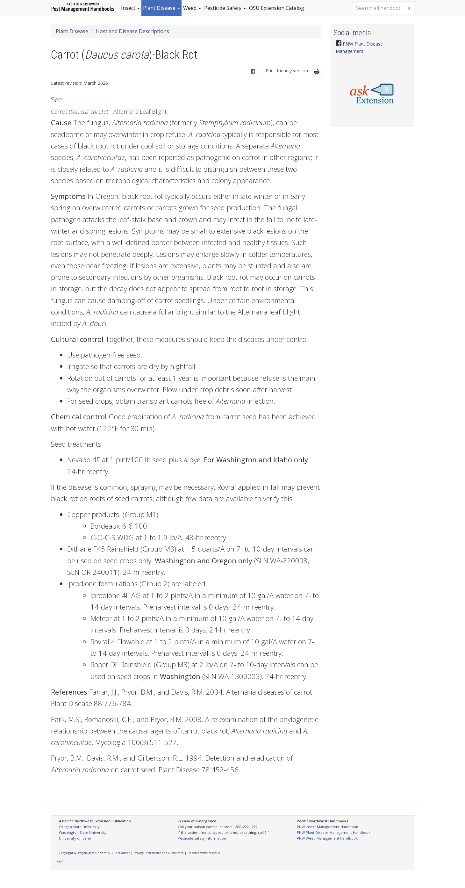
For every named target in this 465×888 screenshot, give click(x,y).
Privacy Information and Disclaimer (158, 853)
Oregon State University (79, 826)
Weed (192, 7)
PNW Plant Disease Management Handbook (333, 832)
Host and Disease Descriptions (132, 31)
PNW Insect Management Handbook (327, 826)
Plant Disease (161, 7)
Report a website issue (204, 853)
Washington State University (82, 832)
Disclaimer (122, 853)
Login (60, 861)
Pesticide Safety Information (202, 838)
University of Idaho (75, 838)
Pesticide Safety (225, 7)
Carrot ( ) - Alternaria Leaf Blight (109, 111)
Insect (130, 7)
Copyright (66, 853)
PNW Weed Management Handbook (327, 838)
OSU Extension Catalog (276, 7)
